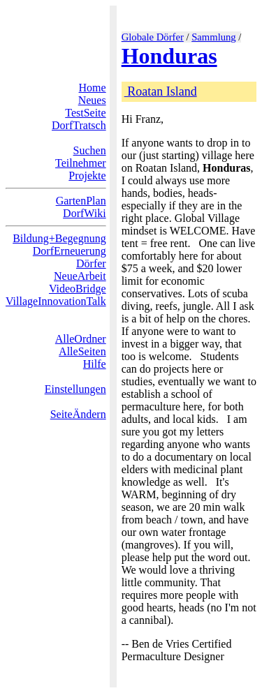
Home (92, 88)
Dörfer (91, 263)
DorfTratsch (79, 125)
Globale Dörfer (153, 37)
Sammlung (213, 37)
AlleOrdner (80, 339)
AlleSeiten (82, 351)
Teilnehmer (80, 163)
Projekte (86, 175)
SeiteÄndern (78, 414)
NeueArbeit (80, 276)
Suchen (89, 150)
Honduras (169, 55)
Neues (92, 100)
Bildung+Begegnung (59, 238)
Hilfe (94, 364)
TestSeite (85, 113)
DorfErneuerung (69, 251)
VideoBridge (77, 289)
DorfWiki (84, 213)
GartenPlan (81, 201)
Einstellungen (75, 389)
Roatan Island (160, 91)
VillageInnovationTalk (56, 301)
